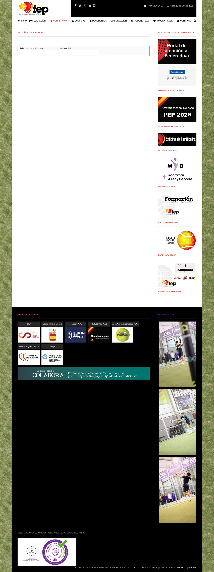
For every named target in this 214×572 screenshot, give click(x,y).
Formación (119, 21)
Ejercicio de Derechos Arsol (173, 568)
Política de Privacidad (115, 568)
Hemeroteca (140, 21)
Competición (58, 21)
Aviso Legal (152, 568)
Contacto (184, 21)
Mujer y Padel (163, 21)
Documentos (98, 21)
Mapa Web (192, 568)
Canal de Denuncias (94, 568)
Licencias (78, 21)
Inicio (22, 21)
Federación (37, 21)
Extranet (79, 568)
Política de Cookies (137, 568)
